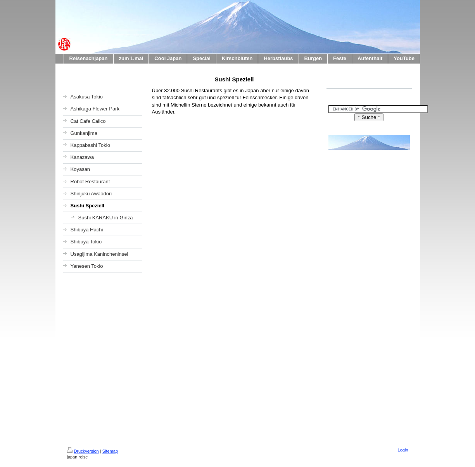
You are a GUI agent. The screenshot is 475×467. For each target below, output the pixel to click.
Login (403, 450)
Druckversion (83, 451)
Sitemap (110, 451)
